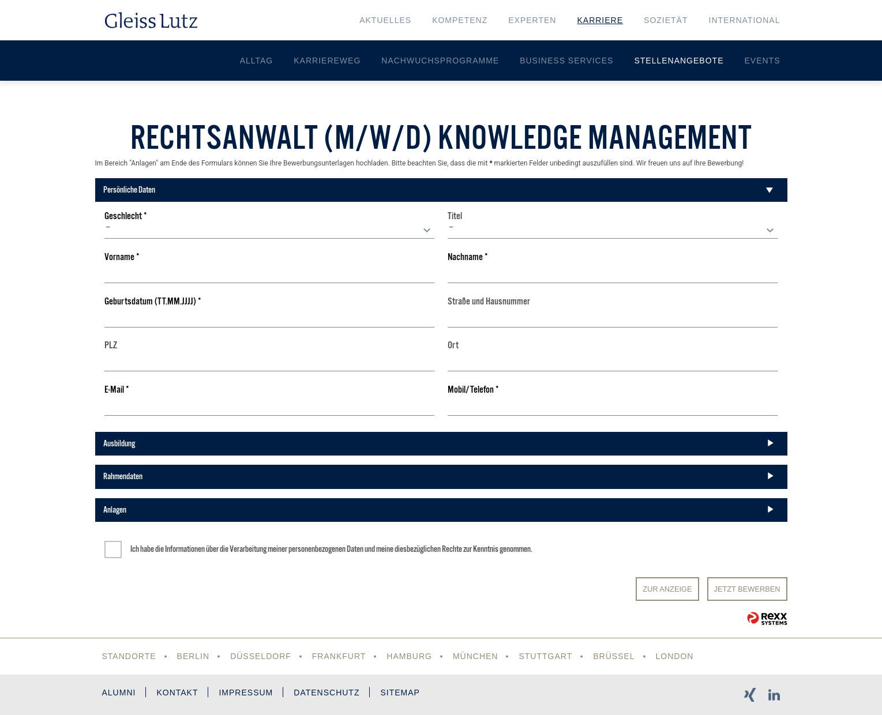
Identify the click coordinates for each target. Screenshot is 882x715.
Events (762, 60)
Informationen (185, 549)
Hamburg (409, 656)
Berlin (193, 656)
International (744, 20)
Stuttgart (545, 656)
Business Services (566, 60)
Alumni (119, 692)
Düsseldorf (260, 656)
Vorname (122, 257)
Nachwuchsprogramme (440, 60)
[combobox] (269, 230)
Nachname (468, 257)
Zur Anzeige (667, 589)
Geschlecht (125, 216)
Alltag (256, 60)
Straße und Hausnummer (489, 302)
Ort (453, 346)
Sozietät (666, 20)
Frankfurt (339, 656)
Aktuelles (385, 20)
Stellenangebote (678, 60)
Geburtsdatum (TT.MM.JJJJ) (152, 302)
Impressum (246, 692)
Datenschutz (326, 692)
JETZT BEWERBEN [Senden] (747, 589)
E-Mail (116, 390)
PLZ (110, 346)
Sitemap (399, 692)
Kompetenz (459, 20)
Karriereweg (327, 60)
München (475, 656)
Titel (455, 216)
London (675, 656)
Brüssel (614, 656)
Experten (532, 20)
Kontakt (177, 692)
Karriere (600, 20)
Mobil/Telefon (473, 390)
